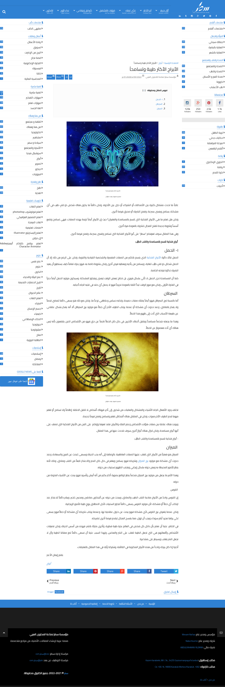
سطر (65, 672)
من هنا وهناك (34, 126)
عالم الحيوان (35, 292)
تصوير (38, 163)
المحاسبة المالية (33, 78)
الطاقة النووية (34, 340)
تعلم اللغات (35, 206)
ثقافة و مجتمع (33, 121)
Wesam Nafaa (187, 633)
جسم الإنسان (34, 308)
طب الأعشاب (216, 87)
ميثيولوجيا (36, 329)
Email (51, 76)
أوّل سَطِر (163, 11)
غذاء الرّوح (64, 11)
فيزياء (38, 303)
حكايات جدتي (216, 137)
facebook (59, 591)
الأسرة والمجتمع (32, 147)
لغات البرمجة (34, 222)
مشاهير (37, 137)
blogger (50, 591)
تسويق (37, 47)
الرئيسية (152, 603)
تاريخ (38, 287)
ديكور (38, 168)
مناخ (38, 334)
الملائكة (36, 364)
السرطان (159, 103)
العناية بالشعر (216, 52)
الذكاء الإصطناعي (31, 319)
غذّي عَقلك (129, 11)
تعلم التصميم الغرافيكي (29, 216)
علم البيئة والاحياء (32, 277)
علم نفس (36, 261)
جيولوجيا (36, 324)
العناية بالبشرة (216, 47)
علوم (38, 266)
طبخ (39, 187)
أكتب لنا (73, 603)
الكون (38, 271)
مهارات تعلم (34, 102)
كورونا (220, 81)
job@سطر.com (35, 659)
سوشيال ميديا (33, 153)
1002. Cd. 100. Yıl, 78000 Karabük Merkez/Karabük (172, 665)
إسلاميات (36, 353)
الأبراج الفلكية (154, 256)
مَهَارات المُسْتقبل (107, 11)
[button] (21, 380)
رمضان (37, 358)
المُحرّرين (49, 11)
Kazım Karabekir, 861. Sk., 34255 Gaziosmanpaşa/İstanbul (166, 659)
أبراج (49, 562)
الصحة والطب (216, 71)
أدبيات (220, 185)
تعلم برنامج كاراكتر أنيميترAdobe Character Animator (20, 244)
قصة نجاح (36, 57)
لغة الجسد (35, 108)
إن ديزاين (36, 238)
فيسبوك (36, 68)
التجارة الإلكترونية (32, 62)
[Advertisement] (112, 40)
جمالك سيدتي (216, 42)
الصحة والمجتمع (214, 66)
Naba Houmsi (190, 640)
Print (60, 76)
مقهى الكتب (34, 28)
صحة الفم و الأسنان (213, 76)
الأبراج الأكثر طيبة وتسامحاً (154, 68)
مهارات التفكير (33, 97)
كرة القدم (218, 172)
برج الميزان (143, 459)
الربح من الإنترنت (33, 52)
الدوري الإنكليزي (214, 161)
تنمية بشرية (35, 92)
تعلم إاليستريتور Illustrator (27, 232)
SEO (38, 73)
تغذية (38, 192)
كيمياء (37, 313)
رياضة (220, 167)
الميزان (160, 107)
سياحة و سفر (34, 142)
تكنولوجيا (36, 132)
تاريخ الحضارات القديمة (29, 282)
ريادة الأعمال (34, 42)
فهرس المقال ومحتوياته (155, 89)
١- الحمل (159, 98)
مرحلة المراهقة (215, 143)
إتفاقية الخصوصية (89, 603)
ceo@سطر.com (41, 653)
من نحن (140, 603)
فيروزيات (36, 174)
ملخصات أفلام (215, 28)
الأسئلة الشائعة (125, 603)
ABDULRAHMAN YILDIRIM (188, 646)
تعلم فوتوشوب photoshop (27, 211)
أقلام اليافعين (215, 148)
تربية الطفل (217, 132)
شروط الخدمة (108, 603)
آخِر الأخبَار (147, 11)
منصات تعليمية (33, 227)
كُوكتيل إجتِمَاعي (84, 11)
